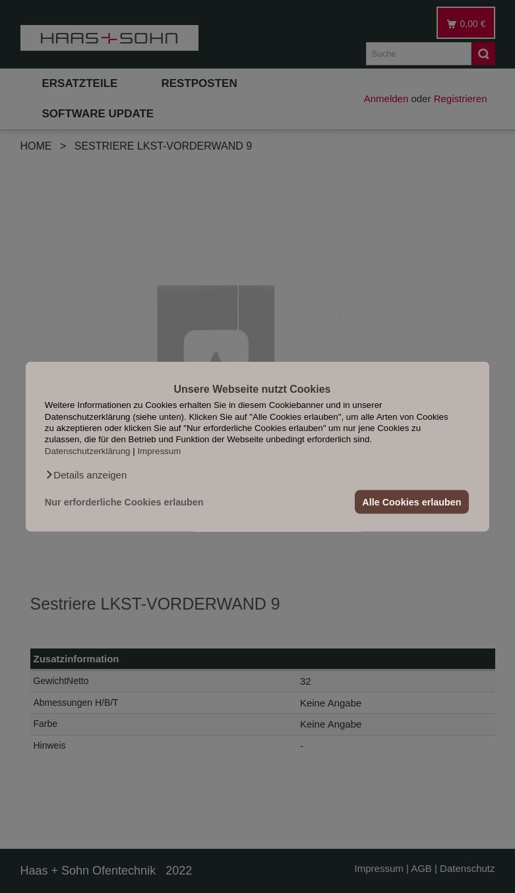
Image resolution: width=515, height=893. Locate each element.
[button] (86, 475)
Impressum (159, 450)
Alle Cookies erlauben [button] (411, 502)
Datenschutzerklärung (88, 450)
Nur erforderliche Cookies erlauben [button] (124, 502)
